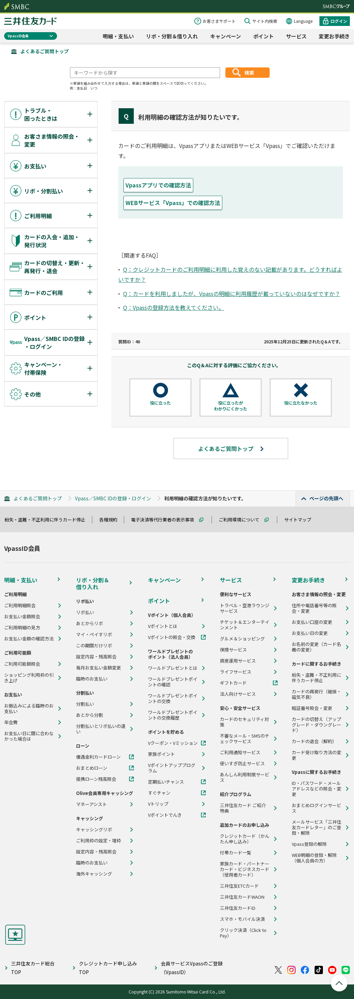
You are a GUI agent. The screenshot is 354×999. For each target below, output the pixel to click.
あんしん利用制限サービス (244, 777)
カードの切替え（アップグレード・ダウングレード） (316, 724)
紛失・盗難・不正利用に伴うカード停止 (48, 519)
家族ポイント (161, 754)
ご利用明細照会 (20, 605)
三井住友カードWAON (242, 897)
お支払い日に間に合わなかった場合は (29, 736)
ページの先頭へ (326, 498)
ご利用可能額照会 (22, 664)
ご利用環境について (242, 519)
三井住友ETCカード (239, 886)
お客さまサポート (219, 21)
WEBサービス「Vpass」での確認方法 (172, 202)
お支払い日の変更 (310, 633)
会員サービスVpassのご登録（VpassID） (192, 967)
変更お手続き (334, 36)
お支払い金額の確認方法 (29, 638)
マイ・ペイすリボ (94, 634)
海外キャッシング (94, 874)
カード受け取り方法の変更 (316, 755)
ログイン (338, 21)
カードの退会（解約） (314, 741)
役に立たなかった (300, 403)
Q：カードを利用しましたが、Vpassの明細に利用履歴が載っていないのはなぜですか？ (231, 293)
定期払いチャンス (166, 782)
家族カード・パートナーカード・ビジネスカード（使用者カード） (244, 869)
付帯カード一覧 (235, 852)
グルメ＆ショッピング (242, 638)
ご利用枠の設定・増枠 (98, 840)
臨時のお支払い (92, 679)
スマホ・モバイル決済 (242, 919)
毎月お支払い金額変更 (98, 667)
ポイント (263, 36)
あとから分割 (89, 715)
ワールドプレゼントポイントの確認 (172, 681)
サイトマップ (300, 519)
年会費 (11, 722)
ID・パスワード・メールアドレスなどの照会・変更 (316, 788)
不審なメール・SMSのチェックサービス (244, 738)
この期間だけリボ (94, 645)
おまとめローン (91, 768)
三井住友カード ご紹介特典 (243, 808)
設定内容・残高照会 (96, 656)
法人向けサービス (238, 694)
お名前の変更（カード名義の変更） (316, 647)
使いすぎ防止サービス (242, 763)
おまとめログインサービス (316, 808)
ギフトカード (233, 683)
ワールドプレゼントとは (172, 668)
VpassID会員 (18, 35)
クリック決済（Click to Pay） (243, 932)
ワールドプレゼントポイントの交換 (172, 698)
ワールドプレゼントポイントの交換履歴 (172, 715)
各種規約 (111, 519)
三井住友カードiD (237, 908)
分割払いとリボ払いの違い (100, 728)
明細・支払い (118, 36)
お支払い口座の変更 (312, 622)
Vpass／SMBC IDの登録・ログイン (113, 498)
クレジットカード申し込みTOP (108, 967)
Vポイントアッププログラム (171, 768)
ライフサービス (235, 672)
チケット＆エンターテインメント (244, 624)
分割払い (85, 704)
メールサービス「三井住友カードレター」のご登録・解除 (316, 827)
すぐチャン (159, 793)
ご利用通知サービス (240, 752)
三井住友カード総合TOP (33, 967)
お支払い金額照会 (22, 616)
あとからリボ (89, 623)
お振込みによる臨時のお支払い (29, 708)
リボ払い (85, 612)
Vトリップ (158, 804)
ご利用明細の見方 (22, 627)
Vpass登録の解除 (309, 844)
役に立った (160, 403)
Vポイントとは (162, 626)
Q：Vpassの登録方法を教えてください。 (173, 307)
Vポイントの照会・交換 (171, 637)
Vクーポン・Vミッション (173, 743)
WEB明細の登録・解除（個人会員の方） (314, 857)
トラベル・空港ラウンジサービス (244, 608)
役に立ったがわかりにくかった (230, 406)
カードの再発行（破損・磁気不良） (316, 694)
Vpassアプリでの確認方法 (158, 185)
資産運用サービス (238, 661)
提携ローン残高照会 (96, 779)
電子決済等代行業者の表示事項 (165, 519)
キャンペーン (225, 36)
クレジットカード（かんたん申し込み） (244, 838)
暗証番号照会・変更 (312, 708)
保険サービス (233, 650)
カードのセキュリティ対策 (244, 722)
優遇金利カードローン (98, 757)
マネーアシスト (91, 804)
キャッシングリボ (94, 829)
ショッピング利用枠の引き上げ (29, 677)
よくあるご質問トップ (44, 51)
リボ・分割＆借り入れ (172, 36)
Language (303, 21)
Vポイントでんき (165, 815)
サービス (296, 36)
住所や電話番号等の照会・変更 (314, 608)
